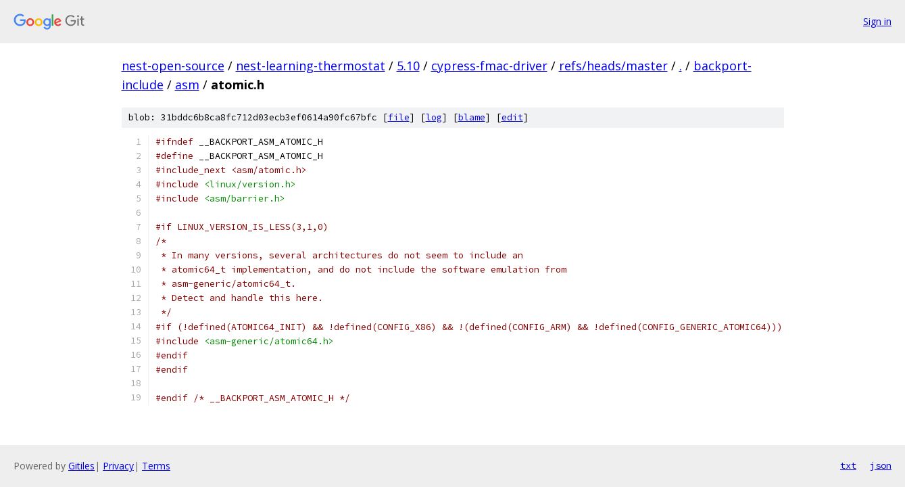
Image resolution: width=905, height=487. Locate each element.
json (880, 465)
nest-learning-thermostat (310, 65)
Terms (156, 465)
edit (512, 117)
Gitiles (81, 465)
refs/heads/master (613, 65)
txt (848, 465)
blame (471, 117)
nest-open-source (173, 65)
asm (187, 84)
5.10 (408, 65)
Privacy (118, 465)
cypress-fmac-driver (489, 65)
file (399, 117)
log (434, 117)
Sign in (877, 21)
